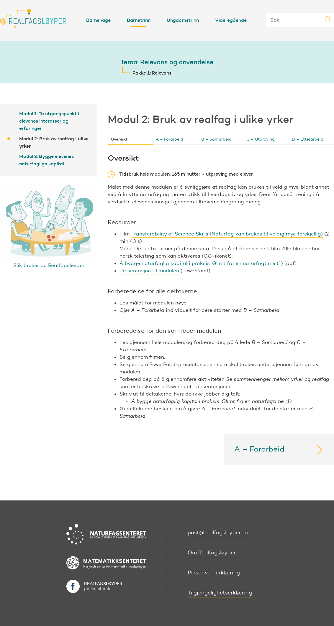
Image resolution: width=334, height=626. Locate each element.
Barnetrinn (138, 20)
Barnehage (98, 20)
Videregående (231, 20)
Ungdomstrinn (183, 20)
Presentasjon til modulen (149, 271)
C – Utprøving (260, 139)
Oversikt (119, 139)
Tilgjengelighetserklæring (220, 592)
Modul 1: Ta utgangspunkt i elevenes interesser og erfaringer (49, 121)
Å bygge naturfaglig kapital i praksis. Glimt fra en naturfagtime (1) (201, 263)
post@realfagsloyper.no (218, 532)
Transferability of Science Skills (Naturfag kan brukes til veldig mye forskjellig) (227, 234)
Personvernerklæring (214, 572)
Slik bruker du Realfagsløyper (48, 265)
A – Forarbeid (169, 139)
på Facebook (103, 586)
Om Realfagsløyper (212, 552)
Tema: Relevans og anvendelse (167, 62)
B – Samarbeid (216, 139)
